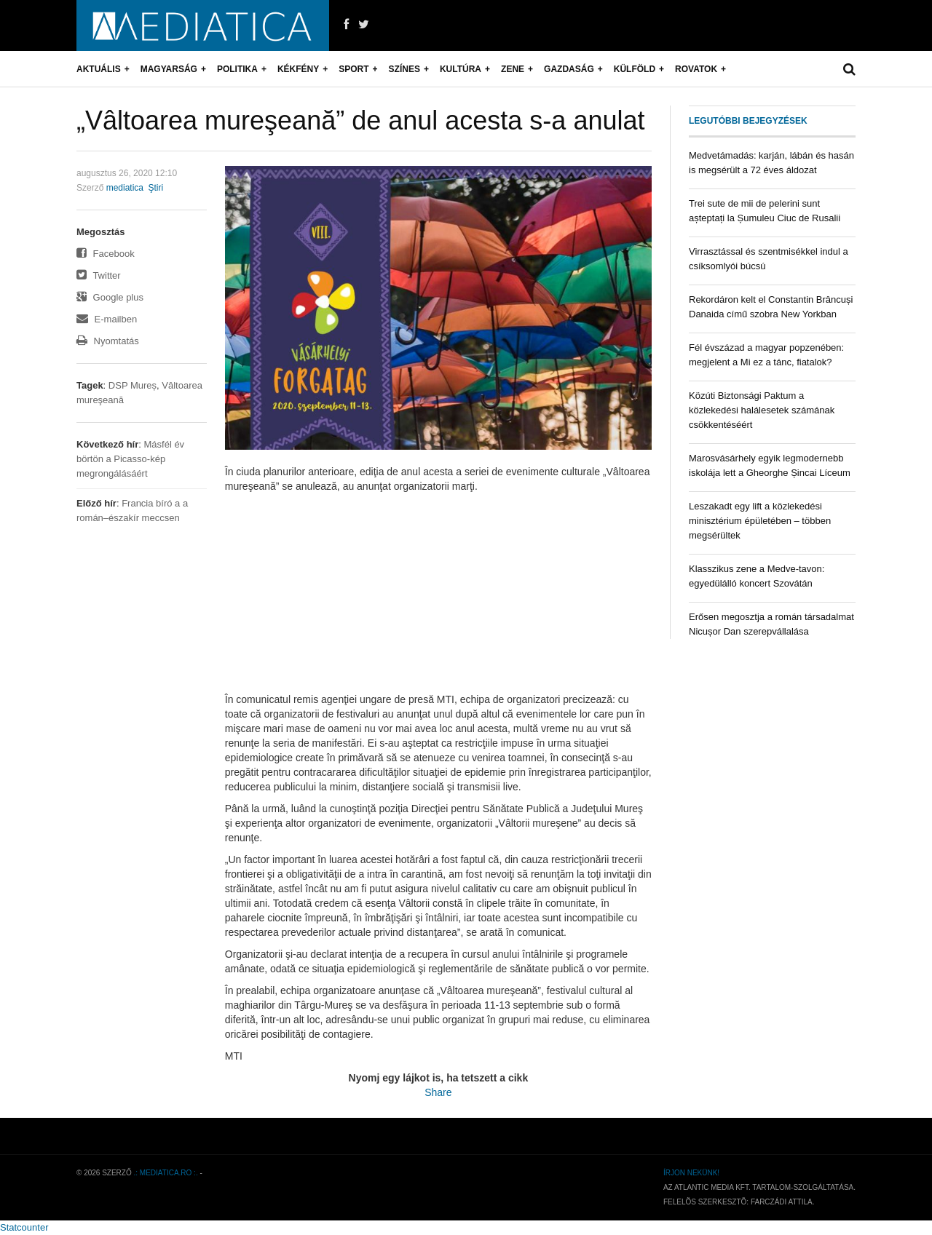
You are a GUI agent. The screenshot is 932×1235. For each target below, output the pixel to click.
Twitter (98, 275)
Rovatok (696, 69)
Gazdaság (569, 69)
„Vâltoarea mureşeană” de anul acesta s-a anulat (360, 120)
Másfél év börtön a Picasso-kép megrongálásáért (130, 459)
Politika (237, 69)
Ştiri (155, 188)
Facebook (105, 253)
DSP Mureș (132, 385)
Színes (404, 69)
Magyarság (169, 69)
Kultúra (460, 69)
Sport (353, 69)
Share (437, 1092)
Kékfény (298, 69)
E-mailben (106, 319)
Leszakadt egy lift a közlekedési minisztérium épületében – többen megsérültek (760, 521)
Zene (512, 69)
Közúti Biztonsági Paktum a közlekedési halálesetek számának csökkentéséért (761, 410)
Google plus (109, 297)
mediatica (124, 188)
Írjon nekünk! (691, 1173)
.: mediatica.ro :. (166, 1173)
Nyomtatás (107, 340)
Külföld (634, 69)
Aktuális (98, 69)
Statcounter (24, 1227)
